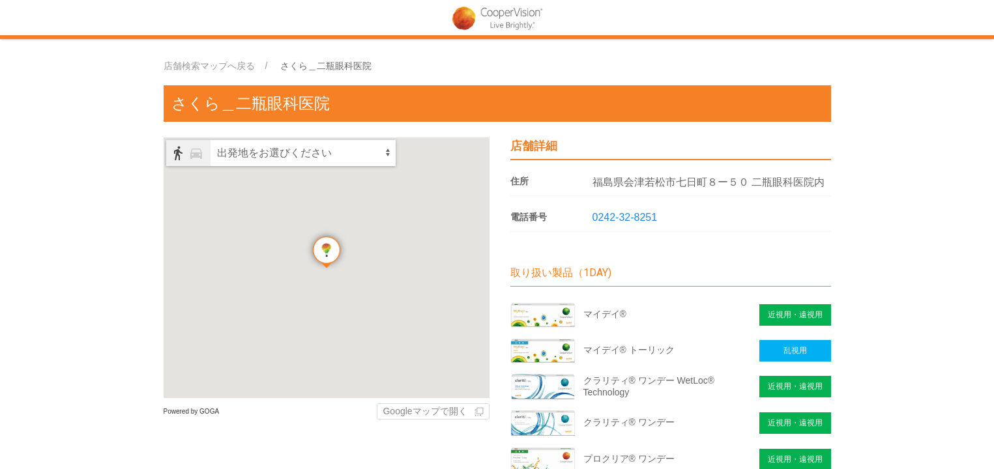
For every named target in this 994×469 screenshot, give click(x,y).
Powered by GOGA (192, 411)
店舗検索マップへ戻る (209, 66)
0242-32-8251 (625, 217)
